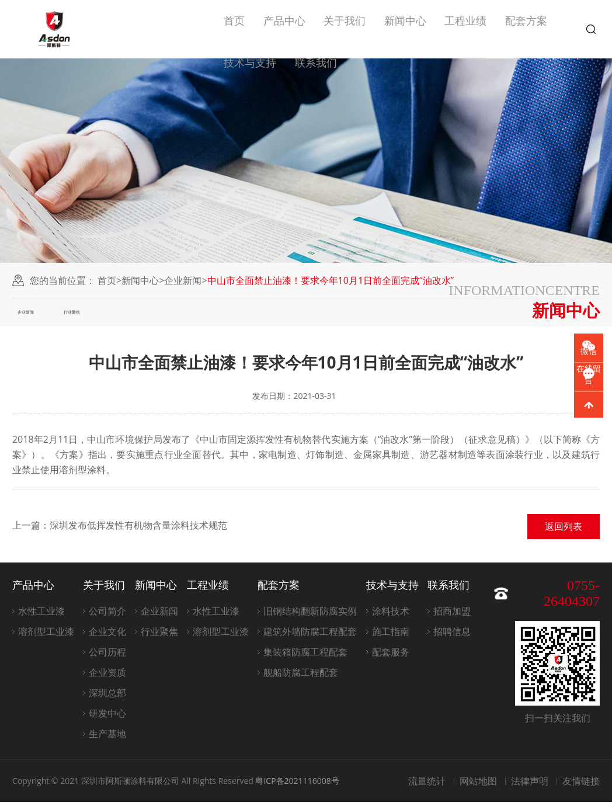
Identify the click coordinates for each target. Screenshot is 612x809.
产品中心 (284, 29)
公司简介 (107, 618)
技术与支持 (250, 88)
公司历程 (107, 658)
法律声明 (529, 788)
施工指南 (390, 638)
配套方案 (526, 29)
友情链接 (581, 788)
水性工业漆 (41, 618)
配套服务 (390, 658)
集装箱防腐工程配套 (305, 658)
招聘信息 (452, 638)
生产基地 (107, 740)
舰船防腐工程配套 (300, 679)
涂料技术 (390, 618)
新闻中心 (405, 29)
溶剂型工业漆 (46, 638)
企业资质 (107, 679)
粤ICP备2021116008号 (297, 787)
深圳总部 (107, 699)
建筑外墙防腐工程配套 (310, 638)
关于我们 (345, 29)
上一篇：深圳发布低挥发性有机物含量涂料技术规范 (119, 532)
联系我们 (316, 88)
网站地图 (478, 788)
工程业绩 (465, 29)
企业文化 (107, 638)
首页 (234, 29)
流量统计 (427, 788)
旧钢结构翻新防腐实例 (310, 618)
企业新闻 (182, 280)
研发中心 (107, 720)
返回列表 (563, 533)
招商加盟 (452, 618)
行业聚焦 (104, 316)
